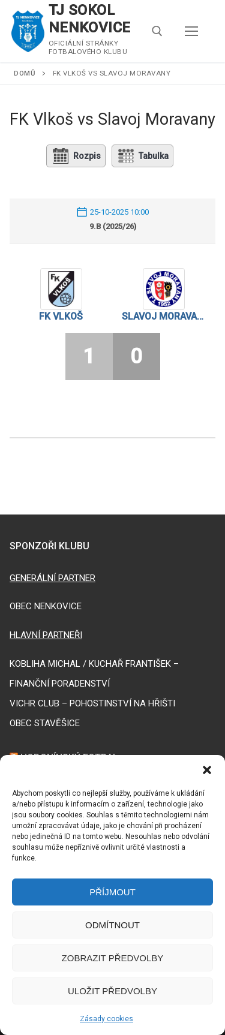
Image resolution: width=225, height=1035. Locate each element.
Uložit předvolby (112, 991)
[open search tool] (157, 31)
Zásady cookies (106, 1019)
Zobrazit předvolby (113, 958)
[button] (207, 770)
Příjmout (112, 892)
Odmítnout (112, 925)
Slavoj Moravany (164, 316)
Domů (24, 73)
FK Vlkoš (61, 316)
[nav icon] (191, 31)
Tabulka (142, 156)
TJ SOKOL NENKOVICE (90, 19)
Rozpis (76, 156)
